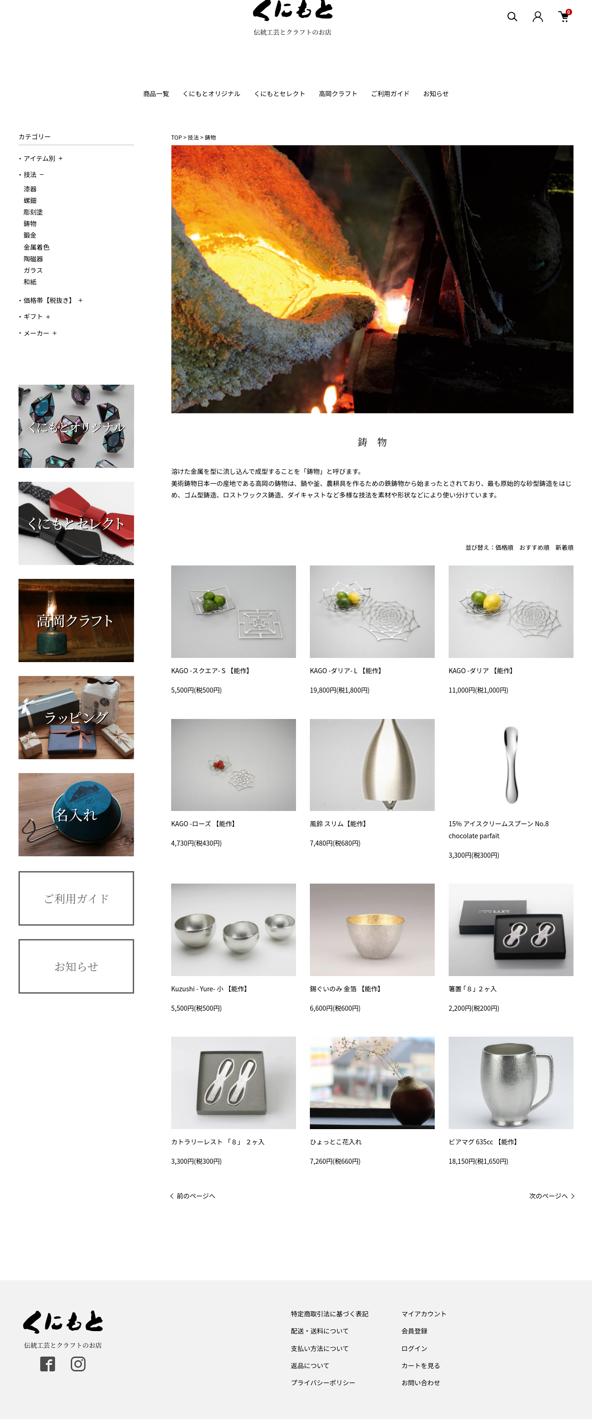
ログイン (414, 1348)
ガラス (33, 270)
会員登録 (414, 1330)
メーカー (40, 333)
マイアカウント (424, 1313)
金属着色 (36, 247)
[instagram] (78, 1364)
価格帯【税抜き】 (53, 300)
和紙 (30, 281)
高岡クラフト (338, 93)
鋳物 (30, 223)
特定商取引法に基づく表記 (330, 1313)
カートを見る (420, 1365)
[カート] (563, 36)
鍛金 (30, 235)
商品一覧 (156, 93)
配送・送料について (320, 1330)
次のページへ (548, 1195)
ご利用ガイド (390, 93)
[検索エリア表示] (512, 36)
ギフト (37, 316)
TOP (176, 137)
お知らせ (436, 93)
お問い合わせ (420, 1382)
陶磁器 (33, 258)
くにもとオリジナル (211, 93)
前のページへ (196, 1195)
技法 (33, 174)
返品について (310, 1365)
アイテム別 (43, 158)
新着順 (564, 547)
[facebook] (47, 1364)
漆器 (30, 188)
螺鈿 (30, 200)
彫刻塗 (33, 211)
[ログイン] (537, 36)
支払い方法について (320, 1348)
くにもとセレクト (280, 93)
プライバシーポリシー (323, 1382)
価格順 (504, 547)
